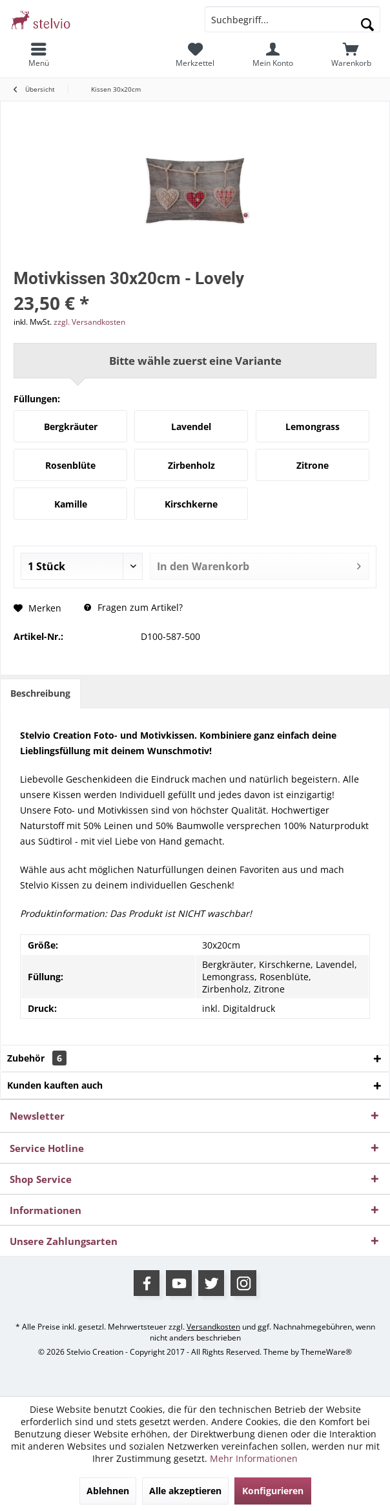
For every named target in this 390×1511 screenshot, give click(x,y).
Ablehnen (108, 1491)
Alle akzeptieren (185, 1491)
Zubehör (37, 1058)
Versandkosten (213, 1326)
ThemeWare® (326, 1351)
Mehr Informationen (254, 1458)
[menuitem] (39, 54)
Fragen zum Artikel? (133, 607)
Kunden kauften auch (55, 1085)
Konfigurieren (272, 1491)
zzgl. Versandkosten (89, 321)
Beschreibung (40, 693)
